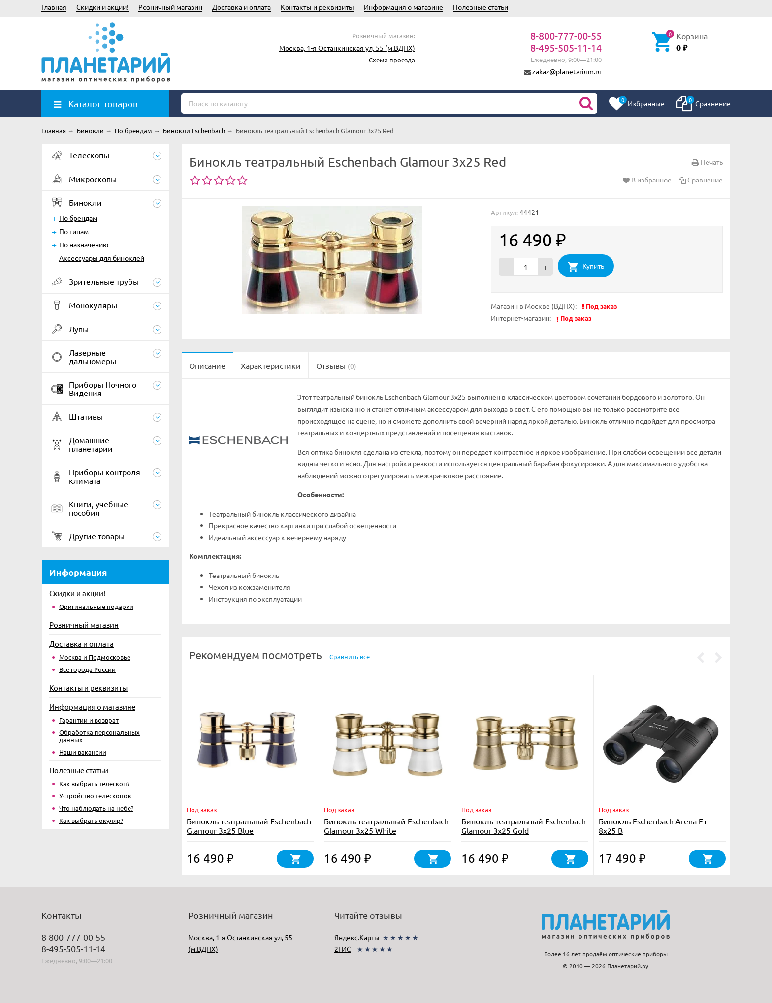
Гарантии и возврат (89, 720)
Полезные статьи (480, 6)
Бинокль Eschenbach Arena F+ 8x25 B (653, 825)
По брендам (78, 217)
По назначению (83, 244)
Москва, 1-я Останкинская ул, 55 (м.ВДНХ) (347, 47)
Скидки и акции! (102, 6)
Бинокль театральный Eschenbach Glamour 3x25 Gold (523, 825)
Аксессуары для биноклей (101, 257)
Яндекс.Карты (357, 937)
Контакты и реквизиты (317, 6)
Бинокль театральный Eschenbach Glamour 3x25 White (386, 825)
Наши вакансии (82, 752)
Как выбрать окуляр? (91, 820)
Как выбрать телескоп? (94, 783)
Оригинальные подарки (96, 606)
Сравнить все (349, 656)
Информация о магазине (403, 6)
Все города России (87, 669)
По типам (74, 231)
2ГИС (342, 948)
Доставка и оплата (241, 6)
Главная (53, 6)
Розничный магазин (170, 6)
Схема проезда (392, 60)
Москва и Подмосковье (94, 657)
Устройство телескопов (95, 795)
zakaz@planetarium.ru (567, 71)
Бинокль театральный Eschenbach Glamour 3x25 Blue (249, 825)
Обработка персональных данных (99, 736)
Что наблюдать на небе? (96, 808)
